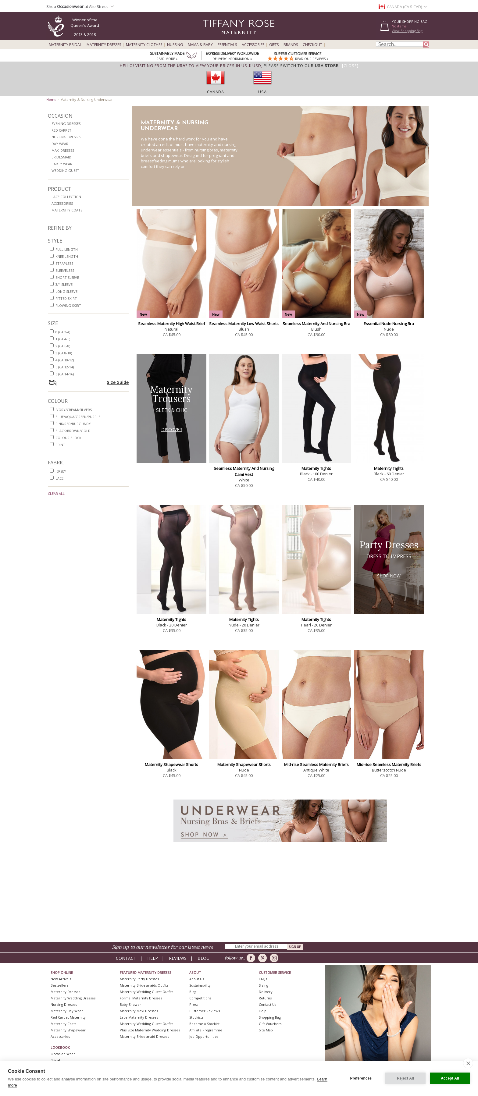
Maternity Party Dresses (139, 979)
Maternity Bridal (65, 45)
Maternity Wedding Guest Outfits (146, 991)
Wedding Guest (65, 170)
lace (59, 478)
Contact (126, 958)
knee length (66, 256)
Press (193, 1004)
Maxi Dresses (63, 150)
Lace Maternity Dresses (139, 1017)
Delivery (266, 991)
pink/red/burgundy (73, 423)
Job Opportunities (203, 1036)
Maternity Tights (316, 468)
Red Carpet (61, 130)
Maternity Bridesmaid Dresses (144, 1036)
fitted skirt (66, 298)
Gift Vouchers (270, 1023)
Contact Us (267, 1004)
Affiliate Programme (205, 1030)
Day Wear (60, 143)
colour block (68, 437)
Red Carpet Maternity (68, 1017)
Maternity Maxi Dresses (139, 1011)
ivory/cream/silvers (73, 409)
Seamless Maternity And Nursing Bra (316, 323)
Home (51, 99)
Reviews (178, 958)
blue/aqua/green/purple (77, 416)
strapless (64, 263)
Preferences (361, 1078)
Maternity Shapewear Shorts (171, 764)
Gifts (274, 45)
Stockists (196, 1017)
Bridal (55, 1060)
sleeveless (64, 270)
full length (66, 249)
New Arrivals (61, 979)
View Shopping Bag (407, 30)
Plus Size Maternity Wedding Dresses (150, 1030)
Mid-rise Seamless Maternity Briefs (316, 764)
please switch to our (301, 65)
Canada (215, 91)
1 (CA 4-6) (62, 339)
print (60, 444)
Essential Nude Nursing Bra (389, 323)
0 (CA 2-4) (62, 332)
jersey (60, 471)
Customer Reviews (204, 1011)
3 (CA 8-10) (63, 353)
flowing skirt (68, 305)
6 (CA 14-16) (64, 374)
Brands (291, 45)
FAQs (263, 979)
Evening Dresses (66, 123)
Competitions (200, 998)
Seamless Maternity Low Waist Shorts (244, 323)
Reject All (405, 1078)
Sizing (263, 985)
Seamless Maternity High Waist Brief (171, 323)
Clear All (56, 493)
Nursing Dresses (66, 137)
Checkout (312, 45)
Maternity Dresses (104, 45)
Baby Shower (130, 1004)
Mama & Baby (200, 45)
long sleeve (66, 291)
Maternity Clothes (144, 45)
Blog (203, 958)
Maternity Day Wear (67, 1011)
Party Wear (62, 163)
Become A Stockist (204, 1023)
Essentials (227, 45)
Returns (265, 998)
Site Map (266, 1030)
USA (262, 91)
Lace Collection (66, 196)
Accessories (253, 45)
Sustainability (200, 985)
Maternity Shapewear (68, 1030)
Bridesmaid (61, 157)
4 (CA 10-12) (64, 360)
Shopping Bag (270, 1017)
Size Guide (118, 382)
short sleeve (67, 277)
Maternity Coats (67, 210)
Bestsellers (59, 985)
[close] (468, 1063)
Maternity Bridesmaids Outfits (144, 985)
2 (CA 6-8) (62, 346)
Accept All (450, 1078)
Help (152, 958)
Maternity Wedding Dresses (73, 998)
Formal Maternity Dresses (141, 998)
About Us (196, 979)
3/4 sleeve (64, 284)
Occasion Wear (63, 1054)
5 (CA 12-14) (64, 367)
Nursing (175, 45)
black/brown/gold (73, 430)
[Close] (350, 65)
